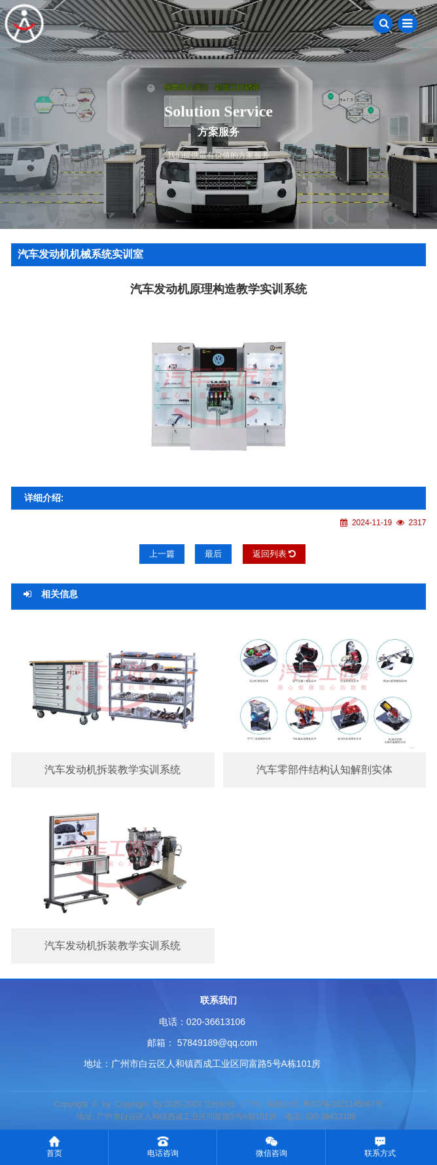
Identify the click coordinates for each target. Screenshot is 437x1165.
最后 (213, 554)
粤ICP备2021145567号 (342, 1104)
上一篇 (162, 554)
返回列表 (274, 554)
